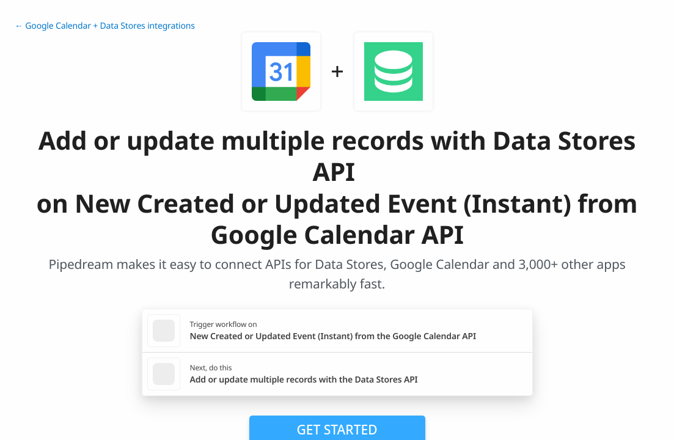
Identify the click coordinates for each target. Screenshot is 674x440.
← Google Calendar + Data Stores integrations (105, 26)
